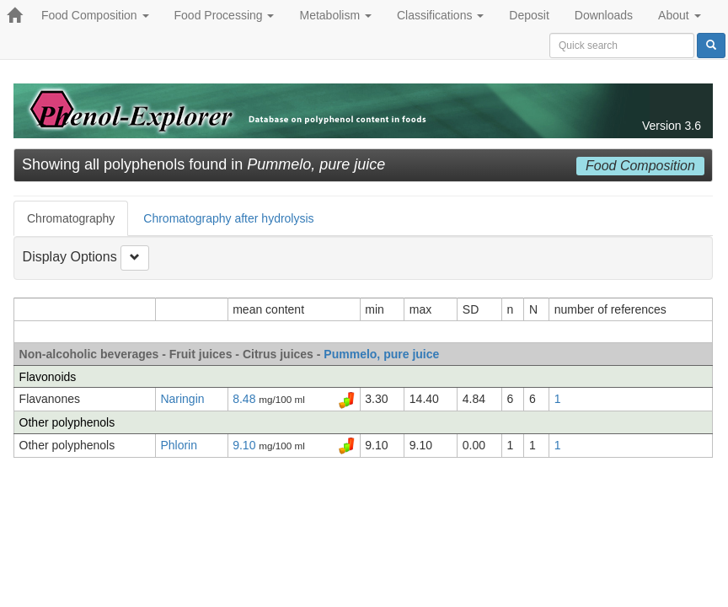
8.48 (246, 399)
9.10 (246, 445)
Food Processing (224, 15)
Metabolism (335, 15)
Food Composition (95, 15)
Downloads (604, 15)
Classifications (440, 15)
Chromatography (71, 218)
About (679, 15)
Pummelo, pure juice (381, 354)
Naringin (182, 399)
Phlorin (178, 445)
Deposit (529, 15)
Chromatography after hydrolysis (228, 218)
